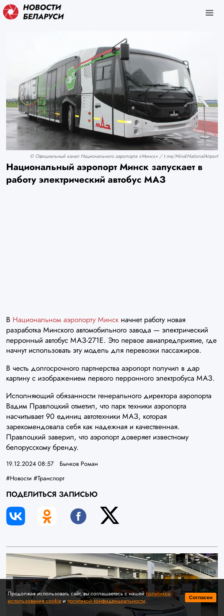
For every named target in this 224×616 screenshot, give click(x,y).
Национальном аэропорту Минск (67, 319)
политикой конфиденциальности (106, 601)
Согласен (201, 597)
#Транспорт (49, 478)
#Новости (19, 478)
